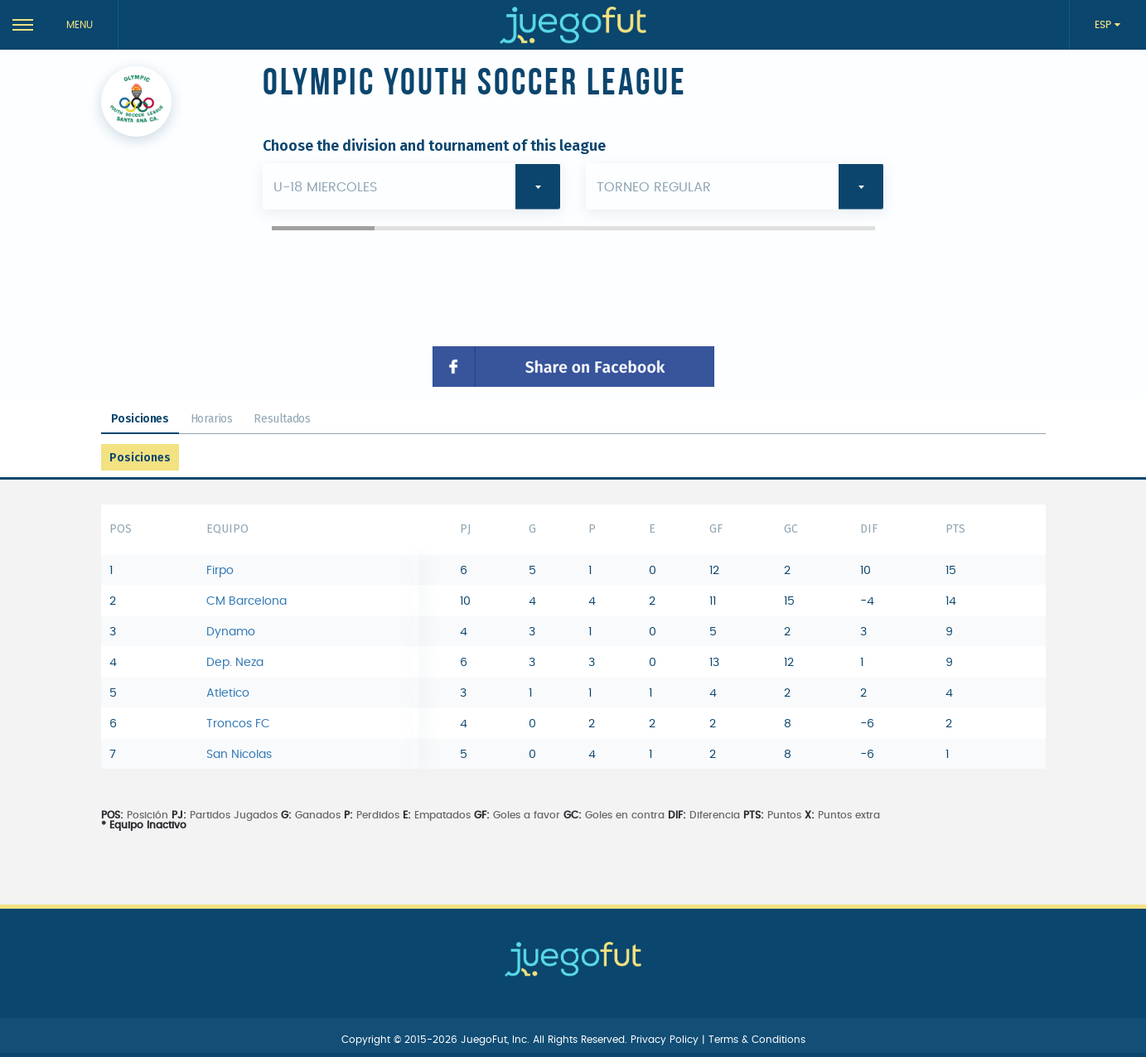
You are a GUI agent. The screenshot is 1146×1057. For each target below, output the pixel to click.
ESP (1105, 25)
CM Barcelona (246, 601)
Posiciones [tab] (140, 419)
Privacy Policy (666, 1040)
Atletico (227, 693)
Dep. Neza (235, 662)
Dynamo (230, 632)
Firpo (220, 571)
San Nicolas (239, 754)
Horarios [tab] (212, 419)
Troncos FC (238, 724)
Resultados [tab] (282, 419)
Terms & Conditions (756, 1040)
